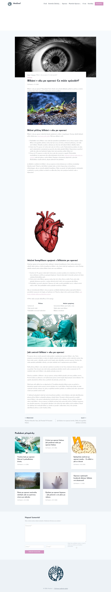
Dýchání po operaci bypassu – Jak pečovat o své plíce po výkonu (55, 495)
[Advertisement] (55, 19)
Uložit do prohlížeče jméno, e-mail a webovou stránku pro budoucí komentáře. (77, 545)
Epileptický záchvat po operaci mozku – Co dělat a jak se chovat (83, 459)
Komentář (29, 525)
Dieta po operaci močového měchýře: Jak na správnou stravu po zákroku (27, 495)
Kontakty (90, 3)
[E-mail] (55, 546)
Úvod (45, 3)
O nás (84, 3)
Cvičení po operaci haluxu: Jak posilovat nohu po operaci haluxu (54, 443)
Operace (64, 3)
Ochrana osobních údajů (61, 588)
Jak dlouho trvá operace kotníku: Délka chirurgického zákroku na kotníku (71, 420)
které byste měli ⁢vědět (44, 136)
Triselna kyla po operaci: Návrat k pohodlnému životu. (26, 459)
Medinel (31, 84)
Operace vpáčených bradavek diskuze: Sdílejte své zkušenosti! (83, 478)
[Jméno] (34, 546)
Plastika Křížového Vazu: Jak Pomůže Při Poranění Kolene (39, 420)
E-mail (49, 546)
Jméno (28, 546)
